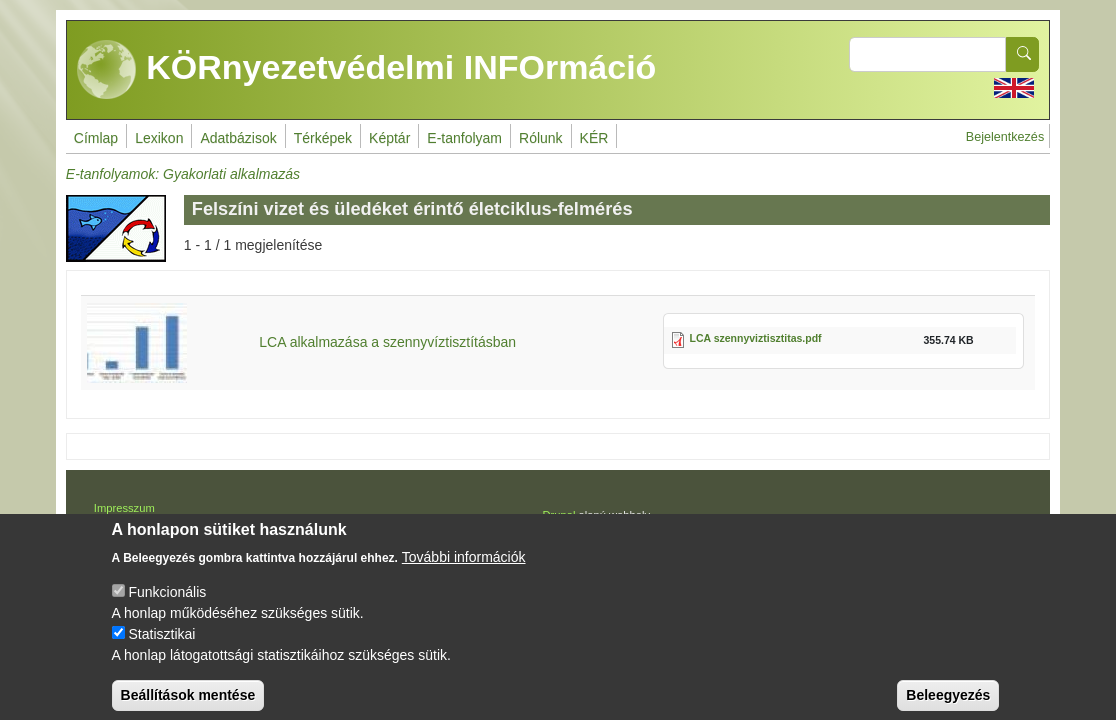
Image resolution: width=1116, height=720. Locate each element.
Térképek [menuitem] (323, 138)
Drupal (558, 515)
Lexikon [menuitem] (159, 138)
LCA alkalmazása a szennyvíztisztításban (387, 342)
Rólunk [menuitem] (541, 138)
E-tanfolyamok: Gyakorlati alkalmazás (183, 174)
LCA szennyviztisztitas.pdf (756, 338)
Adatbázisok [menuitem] (238, 138)
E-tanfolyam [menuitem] (464, 138)
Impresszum (124, 508)
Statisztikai (161, 647)
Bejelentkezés (1005, 137)
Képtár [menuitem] (389, 138)
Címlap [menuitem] (96, 138)
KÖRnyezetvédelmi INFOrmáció (367, 70)
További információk (464, 570)
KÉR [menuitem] (594, 138)
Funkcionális (167, 605)
